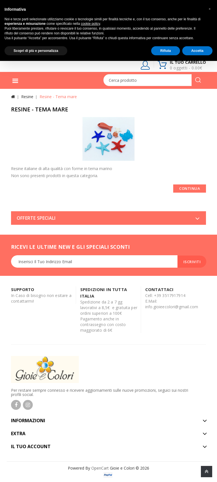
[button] (209, 9)
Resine (27, 96)
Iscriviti (192, 261)
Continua (189, 188)
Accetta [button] (197, 51)
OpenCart (100, 468)
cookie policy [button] (90, 24)
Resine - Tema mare (58, 96)
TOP (206, 471)
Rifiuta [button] (165, 51)
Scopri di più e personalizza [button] (36, 51)
